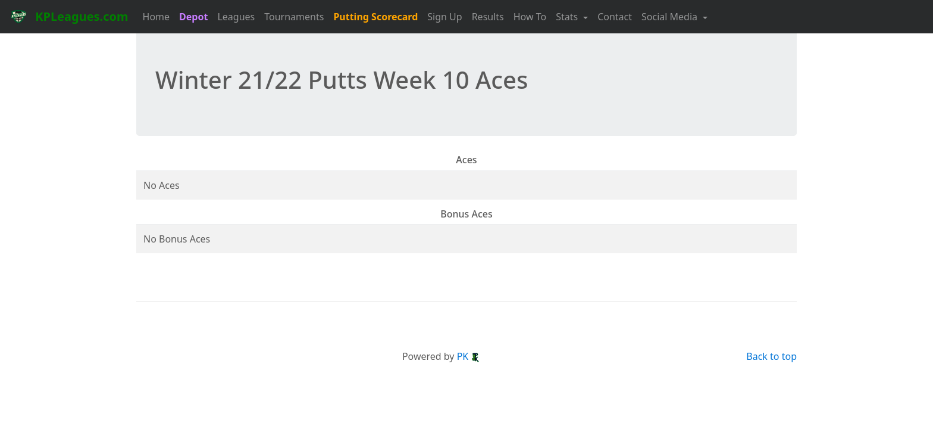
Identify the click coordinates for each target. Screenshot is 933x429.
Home (156, 16)
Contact (614, 16)
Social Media (670, 16)
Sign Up (444, 16)
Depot (193, 16)
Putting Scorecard (375, 16)
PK (469, 356)
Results (488, 16)
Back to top (771, 356)
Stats (568, 16)
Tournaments (294, 16)
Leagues (236, 16)
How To (530, 16)
